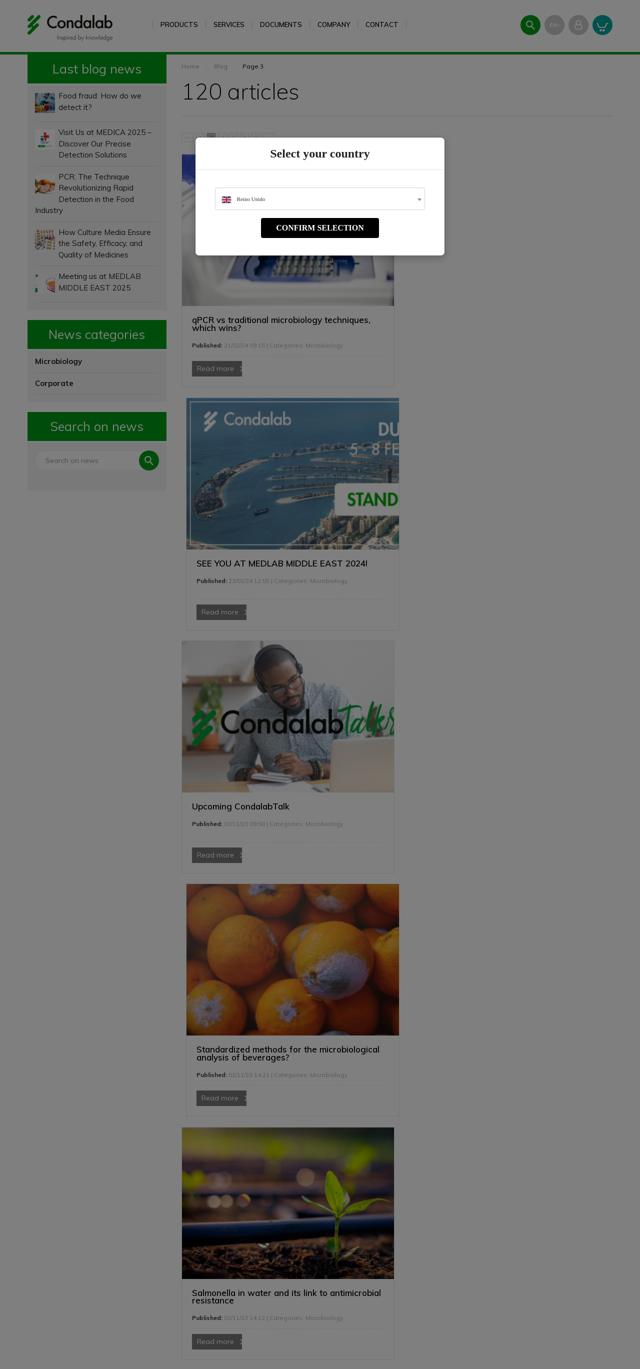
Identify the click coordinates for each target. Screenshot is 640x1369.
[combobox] (320, 199)
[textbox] (320, 199)
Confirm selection (320, 228)
